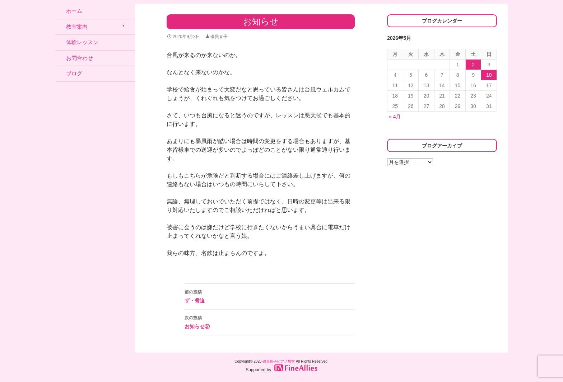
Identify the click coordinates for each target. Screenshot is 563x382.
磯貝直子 (219, 36)
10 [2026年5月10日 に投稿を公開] (489, 75)
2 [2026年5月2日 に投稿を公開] (473, 64)
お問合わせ (79, 58)
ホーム (74, 11)
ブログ (74, 73)
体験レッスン (82, 42)
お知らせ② (270, 321)
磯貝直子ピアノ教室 (278, 361)
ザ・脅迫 (270, 295)
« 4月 (395, 116)
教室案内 (77, 27)
